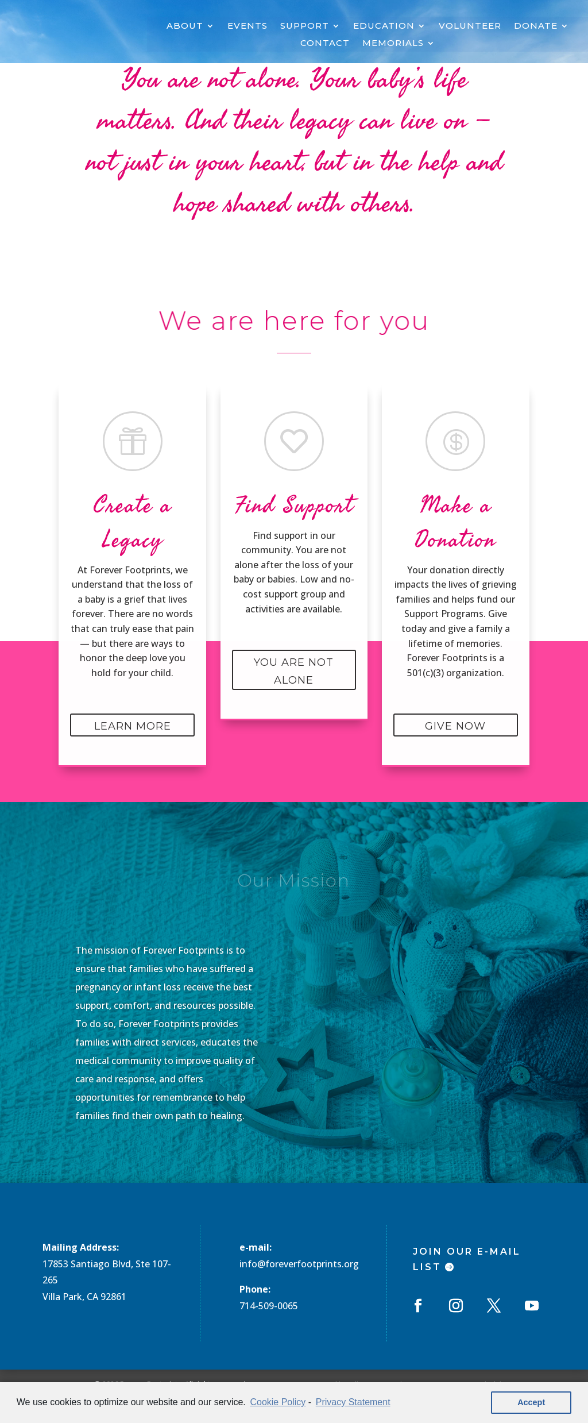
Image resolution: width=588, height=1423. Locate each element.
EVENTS (247, 26)
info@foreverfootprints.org (299, 1264)
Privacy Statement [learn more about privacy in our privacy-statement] (353, 1402)
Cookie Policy (277, 1402)
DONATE (536, 26)
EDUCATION (384, 26)
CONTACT (325, 43)
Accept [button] (531, 1402)
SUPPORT (304, 26)
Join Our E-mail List (467, 1259)
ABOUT (185, 26)
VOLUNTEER (470, 26)
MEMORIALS (393, 43)
